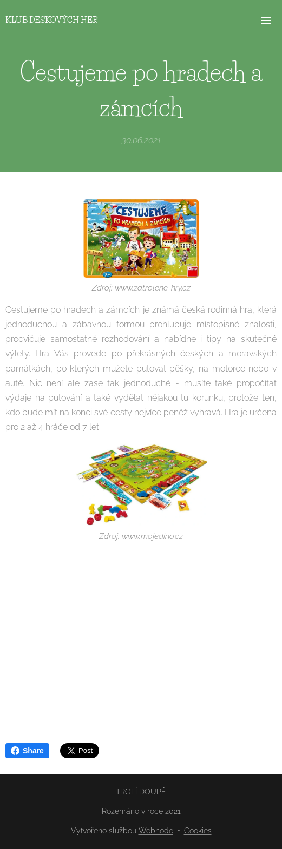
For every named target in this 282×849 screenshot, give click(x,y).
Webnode (156, 830)
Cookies (198, 830)
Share (27, 750)
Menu (266, 20)
